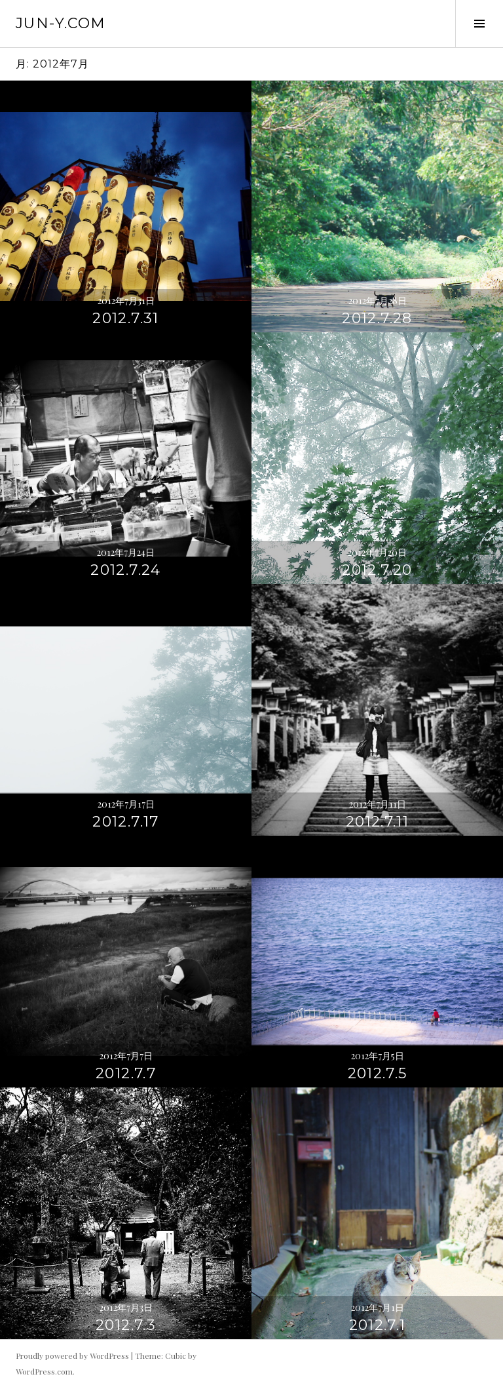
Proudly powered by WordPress (72, 1355)
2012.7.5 (377, 1073)
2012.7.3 (126, 1325)
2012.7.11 (377, 821)
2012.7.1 (377, 1325)
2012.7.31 (125, 318)
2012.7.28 (377, 318)
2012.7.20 (377, 570)
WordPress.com (44, 1371)
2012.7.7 (126, 1073)
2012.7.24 (125, 570)
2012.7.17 (125, 821)
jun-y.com (60, 23)
